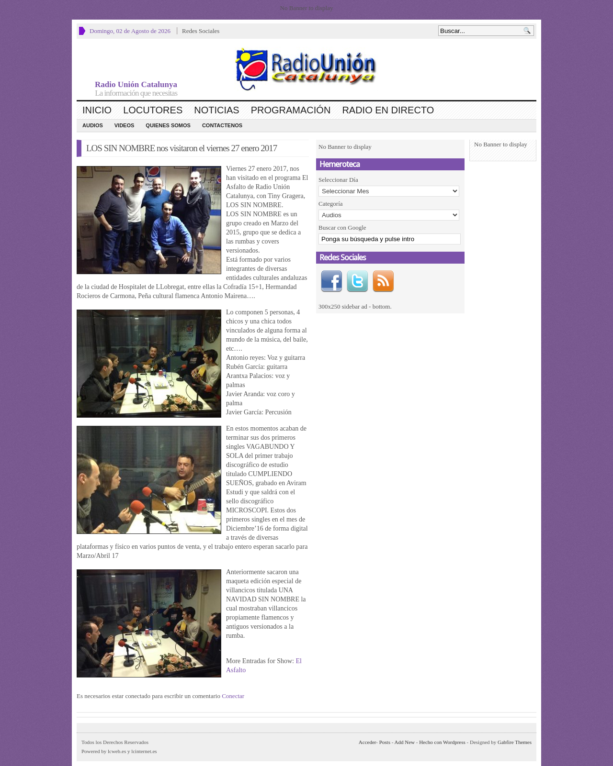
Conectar (233, 695)
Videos (124, 125)
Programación (291, 110)
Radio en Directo (388, 110)
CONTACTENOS (222, 125)
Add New (405, 742)
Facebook (331, 281)
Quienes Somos (168, 125)
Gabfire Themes (515, 742)
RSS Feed (383, 281)
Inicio (97, 110)
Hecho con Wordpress (442, 742)
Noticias (216, 110)
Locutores (152, 110)
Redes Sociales (200, 30)
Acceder (367, 742)
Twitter (357, 281)
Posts (384, 742)
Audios (92, 125)
